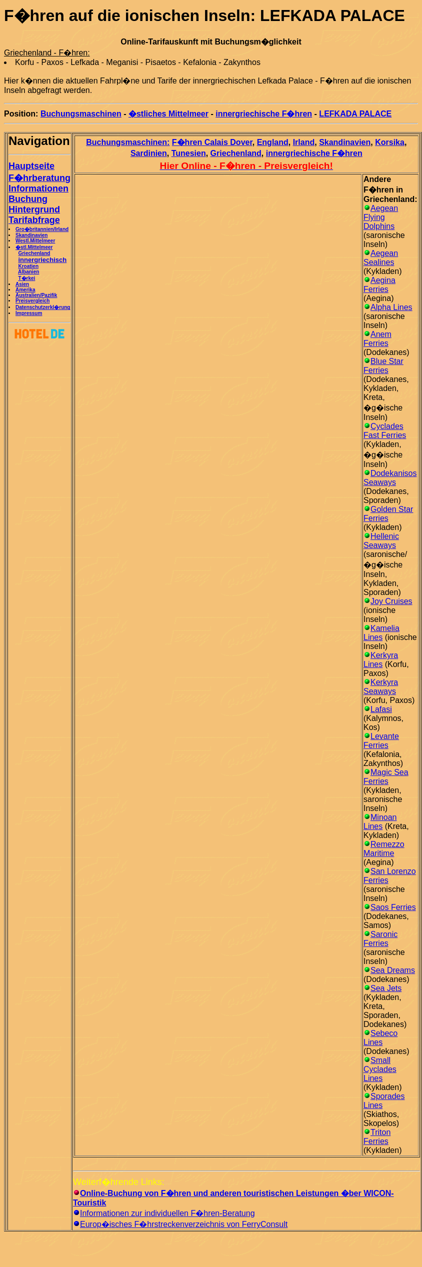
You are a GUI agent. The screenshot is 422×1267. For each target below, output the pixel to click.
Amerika (25, 289)
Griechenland (34, 253)
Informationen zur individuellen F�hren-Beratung (167, 1213)
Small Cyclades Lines (380, 1069)
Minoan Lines (380, 821)
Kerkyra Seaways (381, 687)
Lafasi (381, 709)
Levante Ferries (381, 741)
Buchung (28, 199)
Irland (304, 142)
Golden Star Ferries (388, 513)
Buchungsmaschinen (81, 114)
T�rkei (26, 278)
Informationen (38, 189)
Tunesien (189, 153)
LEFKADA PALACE (355, 114)
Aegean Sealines (381, 257)
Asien (22, 284)
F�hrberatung (39, 178)
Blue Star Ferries (384, 365)
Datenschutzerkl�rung (43, 307)
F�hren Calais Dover (212, 142)
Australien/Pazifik (36, 295)
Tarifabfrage (34, 220)
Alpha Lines (391, 307)
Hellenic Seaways (381, 541)
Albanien (28, 271)
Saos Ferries (393, 907)
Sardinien (148, 153)
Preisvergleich (33, 301)
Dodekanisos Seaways (390, 477)
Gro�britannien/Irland (42, 229)
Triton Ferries (377, 1137)
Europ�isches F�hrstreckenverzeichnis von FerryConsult (184, 1224)
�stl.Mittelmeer (34, 247)
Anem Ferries (378, 339)
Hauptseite (31, 166)
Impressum (29, 313)
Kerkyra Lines (381, 659)
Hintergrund (34, 209)
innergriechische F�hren (264, 114)
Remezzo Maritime (384, 849)
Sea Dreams (392, 970)
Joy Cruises (391, 601)
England (272, 142)
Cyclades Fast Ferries (385, 431)
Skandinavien (32, 235)
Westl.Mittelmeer (35, 241)
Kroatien (28, 266)
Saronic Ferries (381, 939)
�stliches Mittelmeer (168, 114)
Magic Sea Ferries (386, 777)
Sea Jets (386, 988)
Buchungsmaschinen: (128, 142)
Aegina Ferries (380, 285)
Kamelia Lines (382, 633)
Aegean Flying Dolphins (381, 217)
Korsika (389, 142)
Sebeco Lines (381, 1037)
